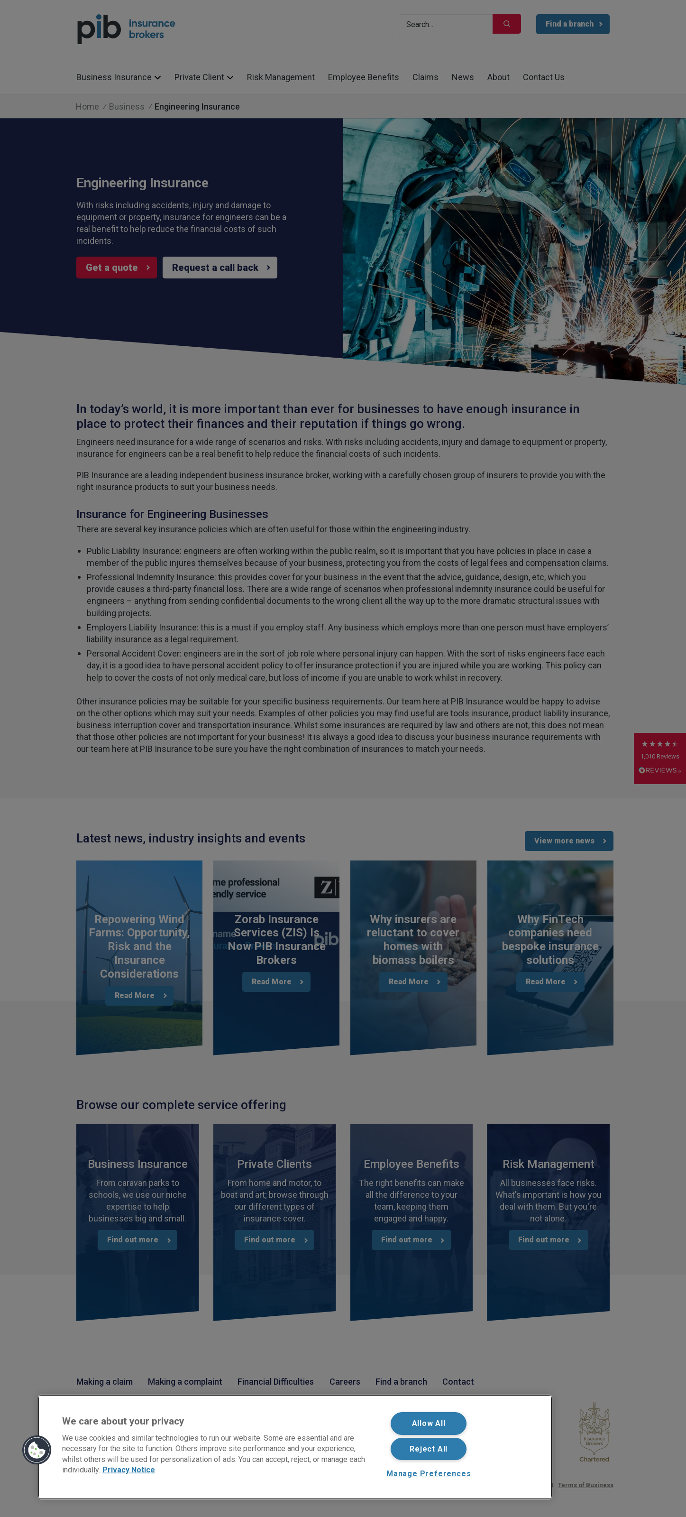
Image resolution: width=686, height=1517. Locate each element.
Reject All (429, 1448)
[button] (37, 1450)
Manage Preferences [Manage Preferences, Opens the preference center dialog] (428, 1473)
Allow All (429, 1423)
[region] (295, 1447)
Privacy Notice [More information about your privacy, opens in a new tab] (128, 1469)
